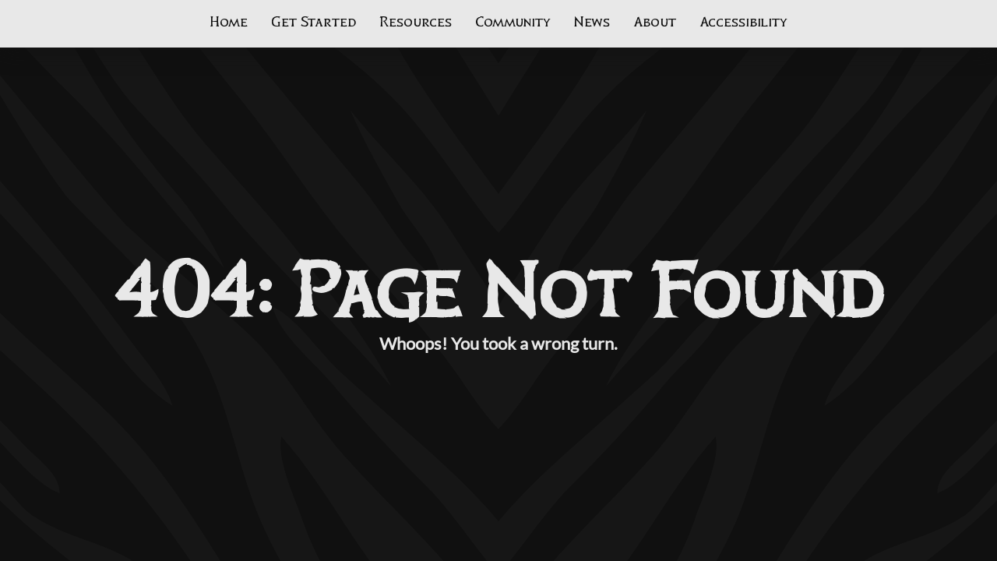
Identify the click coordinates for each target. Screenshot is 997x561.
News (592, 23)
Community (513, 23)
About (654, 23)
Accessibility (743, 23)
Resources (415, 23)
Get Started (313, 23)
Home (229, 23)
